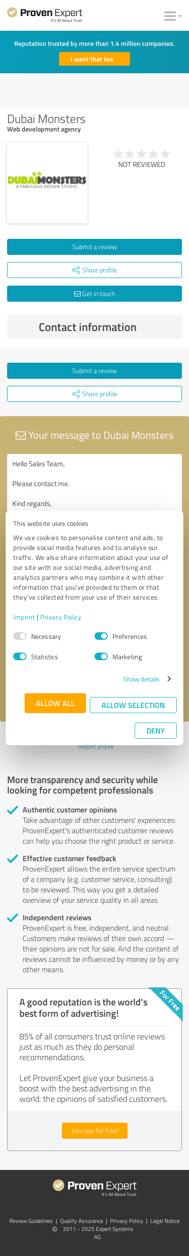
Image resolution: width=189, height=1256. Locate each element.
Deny (155, 730)
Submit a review (94, 246)
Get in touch (94, 293)
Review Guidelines (31, 1221)
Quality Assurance (81, 1221)
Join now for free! (94, 1130)
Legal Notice (165, 1221)
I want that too (91, 59)
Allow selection (133, 704)
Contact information (108, 327)
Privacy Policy (60, 616)
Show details (141, 678)
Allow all (55, 703)
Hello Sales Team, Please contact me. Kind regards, (94, 507)
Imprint (24, 616)
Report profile (96, 746)
